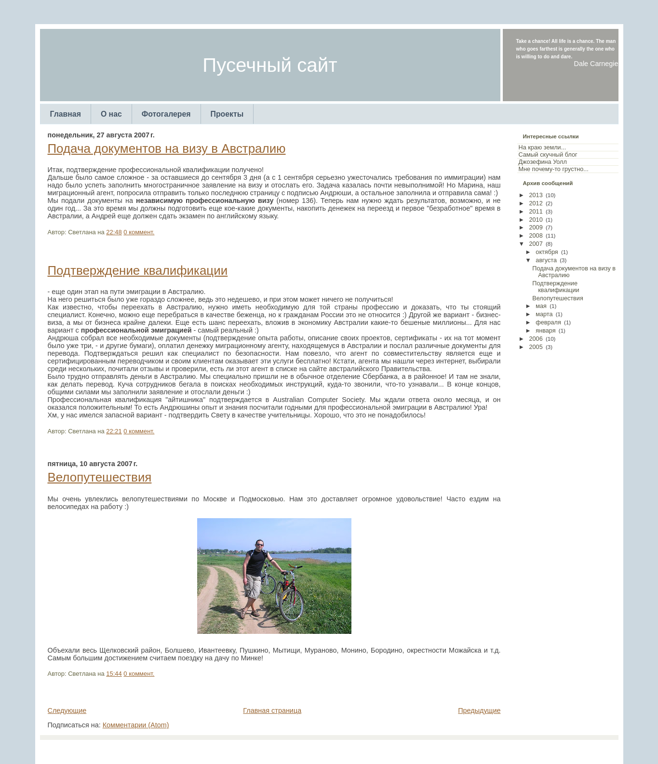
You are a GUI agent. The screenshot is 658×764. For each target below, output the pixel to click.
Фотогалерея (166, 114)
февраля (548, 322)
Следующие (67, 710)
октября (547, 252)
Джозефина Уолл (543, 162)
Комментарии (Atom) (136, 725)
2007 (536, 244)
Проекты (227, 114)
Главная (65, 114)
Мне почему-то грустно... (554, 169)
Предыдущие (479, 710)
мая (541, 306)
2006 (536, 338)
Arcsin (376, 749)
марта (544, 314)
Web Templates (408, 749)
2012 (536, 203)
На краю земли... (542, 147)
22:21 (113, 431)
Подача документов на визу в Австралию (167, 148)
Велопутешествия (100, 477)
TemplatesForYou (312, 749)
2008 (536, 235)
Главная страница (272, 710)
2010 (536, 219)
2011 (536, 211)
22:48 (113, 232)
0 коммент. (138, 232)
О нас (111, 114)
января (545, 330)
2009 (536, 227)
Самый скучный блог (548, 154)
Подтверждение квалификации (138, 270)
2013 (536, 195)
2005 (536, 347)
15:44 (113, 673)
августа (546, 260)
